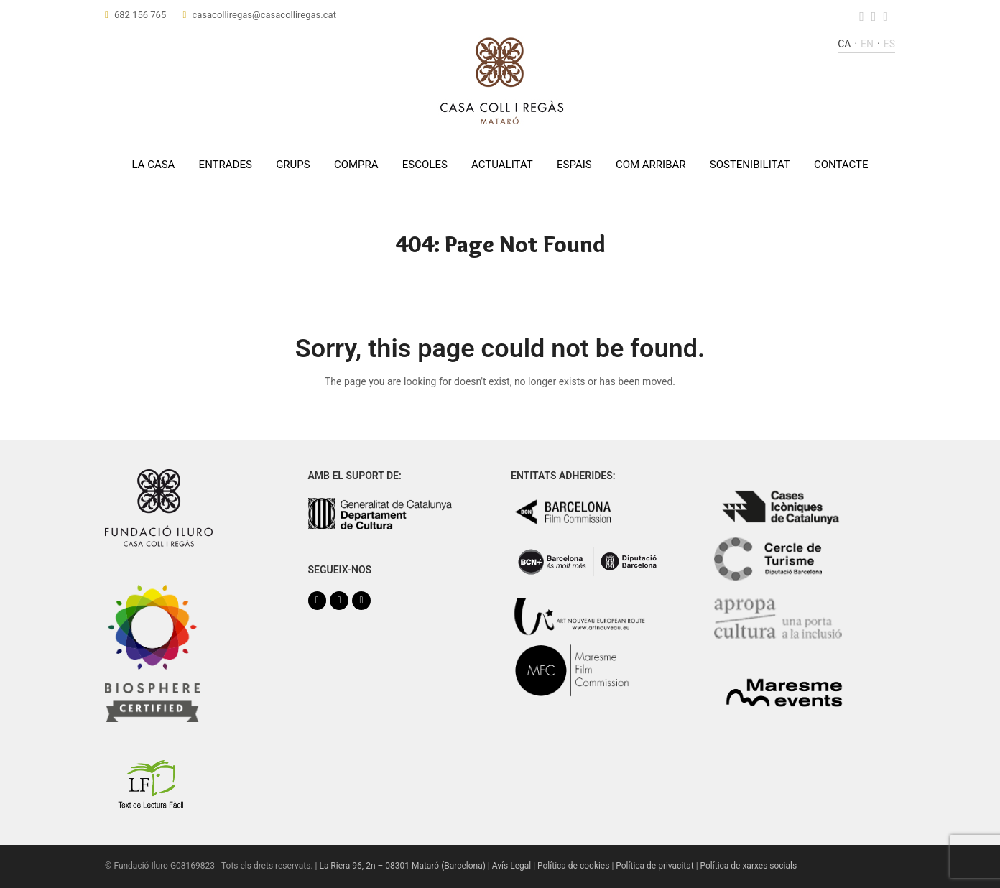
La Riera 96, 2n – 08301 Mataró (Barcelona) (402, 866)
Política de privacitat (654, 866)
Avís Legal (511, 866)
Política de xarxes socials (748, 866)
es (889, 44)
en (867, 44)
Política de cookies (573, 866)
